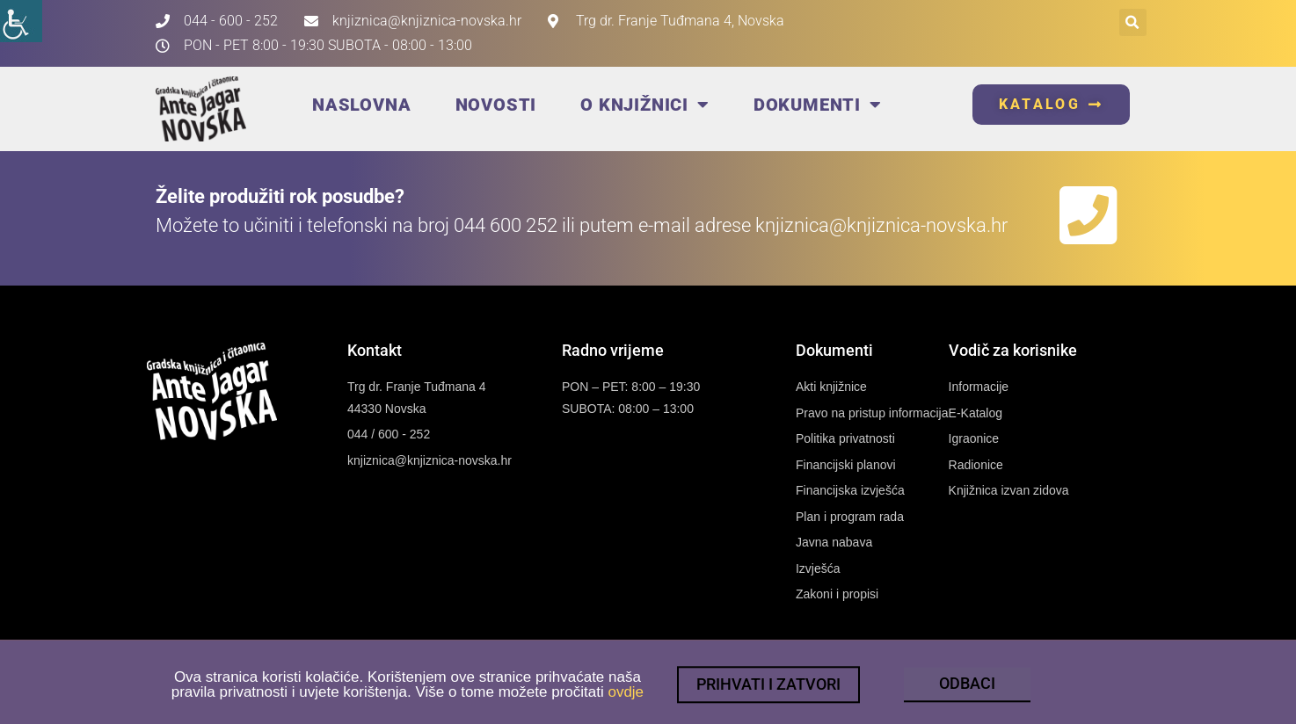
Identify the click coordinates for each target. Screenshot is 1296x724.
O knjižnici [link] (645, 104)
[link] (21, 21)
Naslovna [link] (361, 104)
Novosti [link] (496, 104)
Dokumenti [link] (818, 104)
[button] (1133, 22)
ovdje (626, 699)
